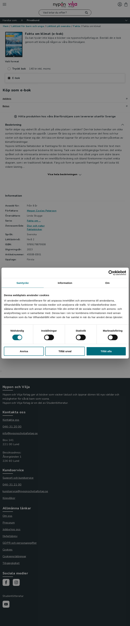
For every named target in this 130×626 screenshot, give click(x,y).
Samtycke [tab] (22, 282)
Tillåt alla (106, 351)
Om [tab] (107, 282)
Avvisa (24, 351)
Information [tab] (65, 282)
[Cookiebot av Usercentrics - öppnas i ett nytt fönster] (111, 272)
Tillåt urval (65, 351)
